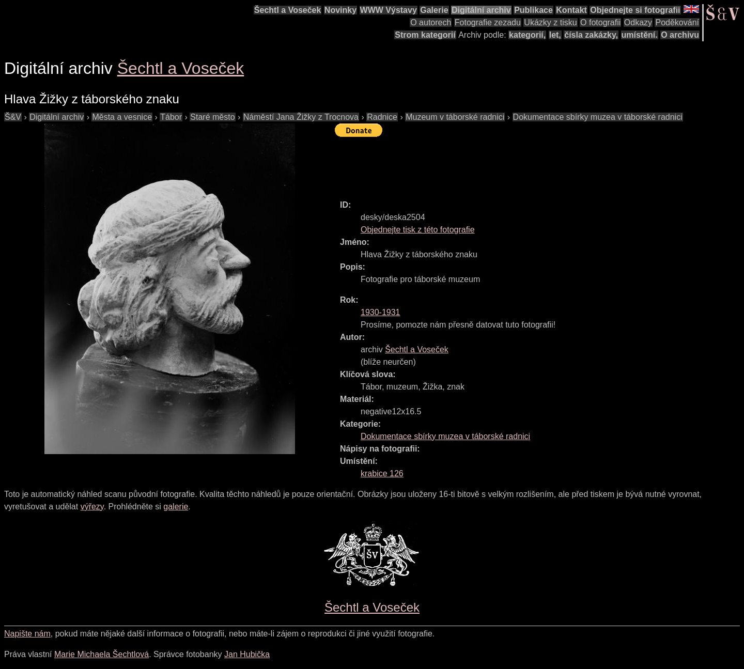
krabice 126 (382, 473)
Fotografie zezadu (488, 22)
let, (555, 34)
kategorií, (527, 34)
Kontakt (571, 10)
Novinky (340, 10)
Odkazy (638, 22)
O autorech (430, 22)
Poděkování (677, 22)
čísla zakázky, (591, 34)
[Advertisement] (523, 164)
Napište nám (27, 633)
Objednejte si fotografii (635, 10)
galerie (175, 506)
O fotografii (600, 22)
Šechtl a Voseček (287, 10)
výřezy (92, 506)
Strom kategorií (425, 34)
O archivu (680, 34)
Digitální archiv (481, 10)
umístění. (640, 34)
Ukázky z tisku (550, 22)
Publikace (533, 10)
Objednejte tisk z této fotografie (418, 229)
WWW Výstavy (388, 10)
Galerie (434, 10)
